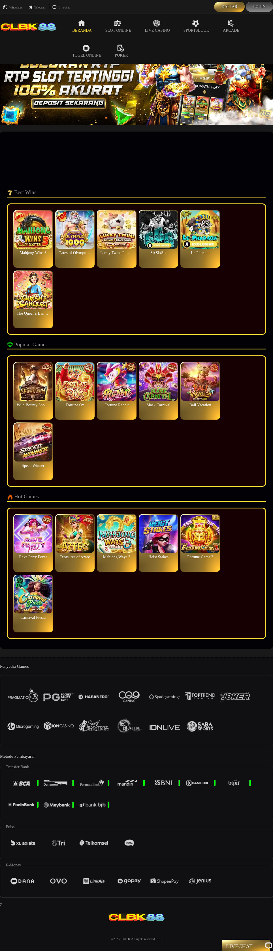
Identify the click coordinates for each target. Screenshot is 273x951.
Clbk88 (125, 939)
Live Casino (157, 26)
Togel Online (86, 50)
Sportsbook (196, 26)
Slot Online (118, 26)
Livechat (61, 7)
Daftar (229, 7)
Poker (121, 50)
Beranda (81, 26)
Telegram (37, 7)
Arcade (231, 26)
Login (259, 7)
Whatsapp (12, 7)
